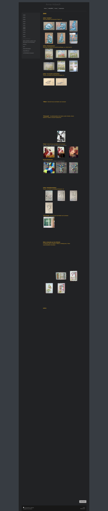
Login (84, 507)
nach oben (82, 501)
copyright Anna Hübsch (27, 508)
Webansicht (82, 508)
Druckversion (26, 507)
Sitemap (32, 507)
